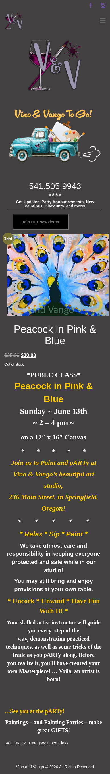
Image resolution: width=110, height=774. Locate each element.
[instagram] (103, 5)
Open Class (57, 743)
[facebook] (90, 5)
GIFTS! (60, 730)
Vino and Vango (30, 767)
